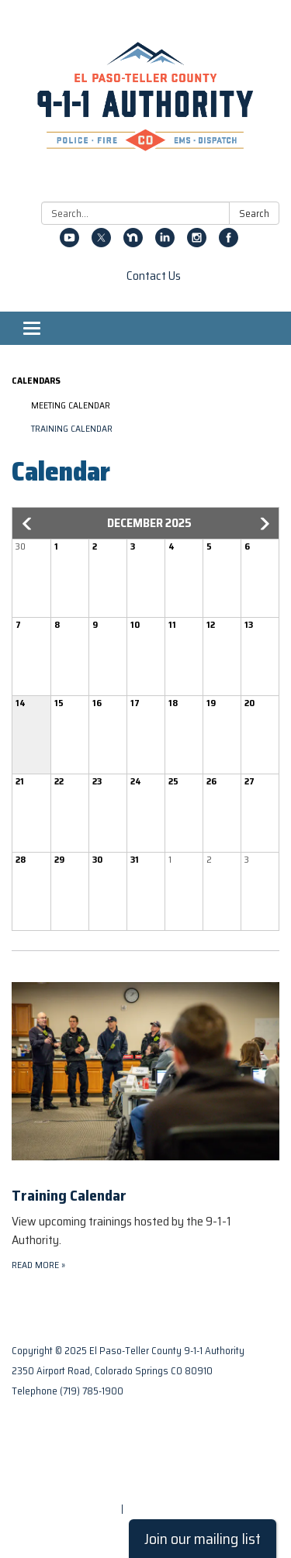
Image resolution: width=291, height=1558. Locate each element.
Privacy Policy (44, 1448)
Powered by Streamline (65, 1509)
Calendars (36, 380)
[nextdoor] (133, 243)
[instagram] (196, 243)
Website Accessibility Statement (87, 1488)
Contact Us (153, 276)
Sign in (141, 1509)
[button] (27, 523)
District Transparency (63, 1468)
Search (254, 213)
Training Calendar (72, 428)
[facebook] (228, 243)
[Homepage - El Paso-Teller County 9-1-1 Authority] (145, 104)
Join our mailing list (202, 1538)
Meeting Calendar (70, 405)
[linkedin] (165, 243)
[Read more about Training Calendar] (145, 1112)
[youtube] (69, 243)
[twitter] (101, 243)
